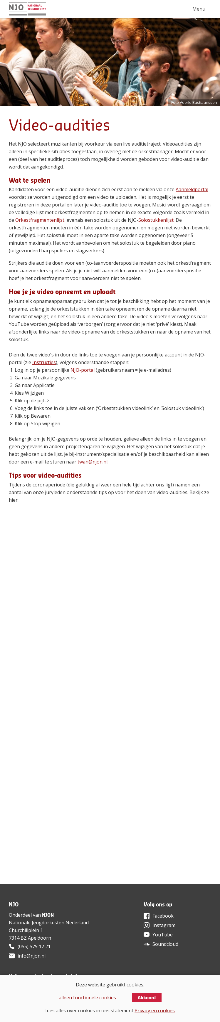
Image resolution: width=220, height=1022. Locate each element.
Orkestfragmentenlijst (39, 220)
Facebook (163, 916)
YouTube (162, 934)
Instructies (44, 362)
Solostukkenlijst (156, 220)
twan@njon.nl (93, 462)
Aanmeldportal (192, 189)
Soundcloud (165, 944)
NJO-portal (82, 370)
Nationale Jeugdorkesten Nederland (49, 922)
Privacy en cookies (155, 1010)
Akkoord (147, 997)
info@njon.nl (32, 956)
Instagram (163, 925)
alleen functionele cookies (87, 997)
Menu (198, 9)
